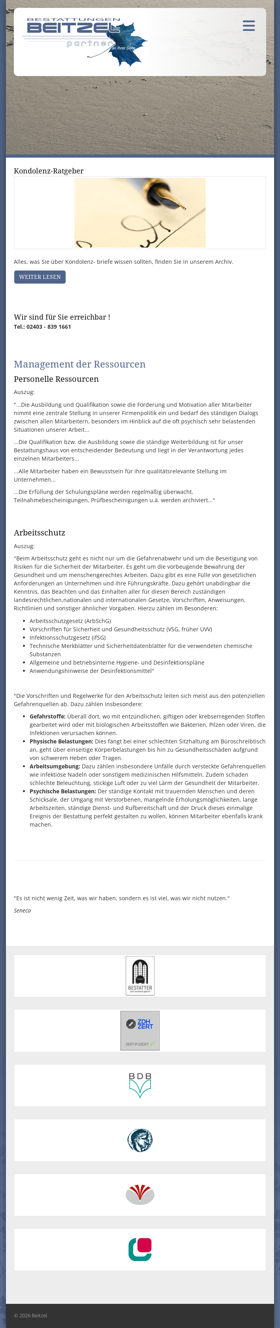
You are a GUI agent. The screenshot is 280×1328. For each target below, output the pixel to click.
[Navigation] (248, 25)
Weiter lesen (40, 277)
